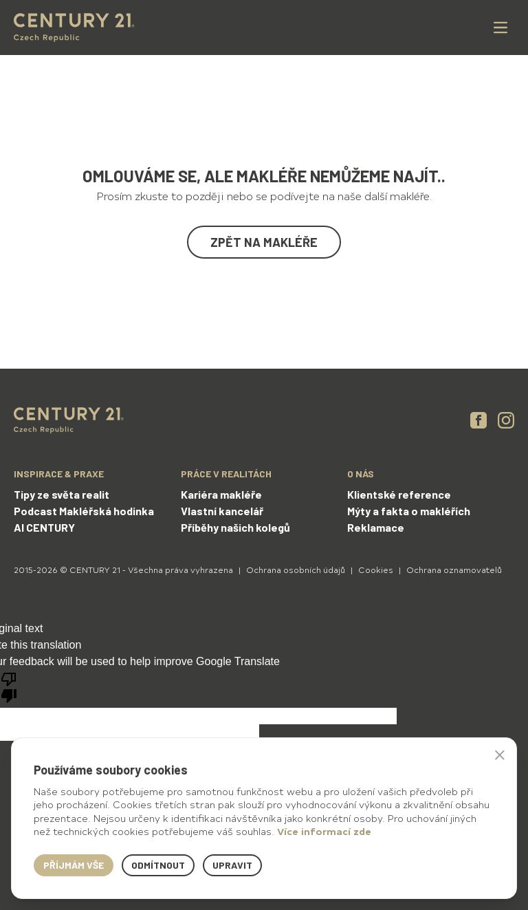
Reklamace (375, 527)
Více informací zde (324, 831)
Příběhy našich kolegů (235, 527)
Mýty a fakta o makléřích (408, 510)
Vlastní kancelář (222, 510)
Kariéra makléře (221, 494)
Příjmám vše (73, 865)
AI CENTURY (44, 527)
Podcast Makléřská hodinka (84, 510)
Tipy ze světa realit (61, 494)
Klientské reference (399, 494)
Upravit (232, 865)
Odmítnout (158, 865)
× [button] (500, 755)
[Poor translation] (9, 686)
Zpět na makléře (264, 242)
